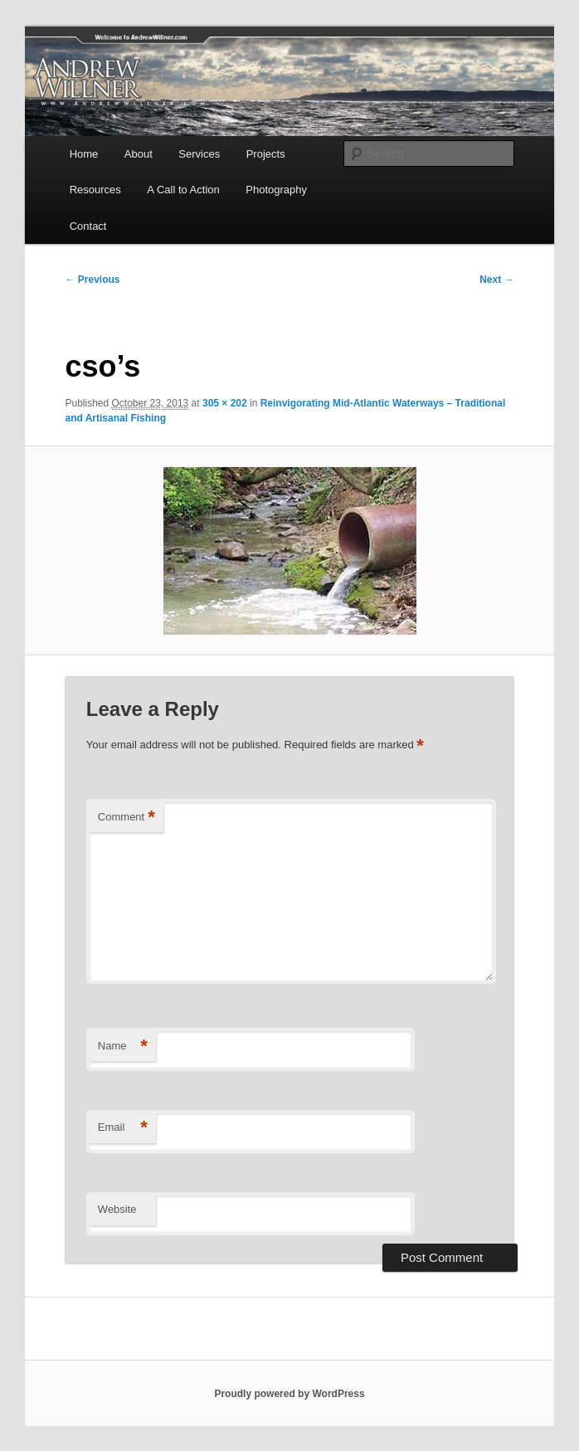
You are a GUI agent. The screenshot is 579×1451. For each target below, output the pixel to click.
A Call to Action (183, 189)
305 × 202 (224, 403)
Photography (276, 189)
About (138, 154)
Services (199, 154)
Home (84, 154)
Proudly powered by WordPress (289, 1394)
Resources (95, 189)
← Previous (92, 279)
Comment (126, 818)
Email (123, 1128)
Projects (265, 154)
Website (117, 1209)
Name (123, 1047)
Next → (496, 279)
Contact (88, 226)
